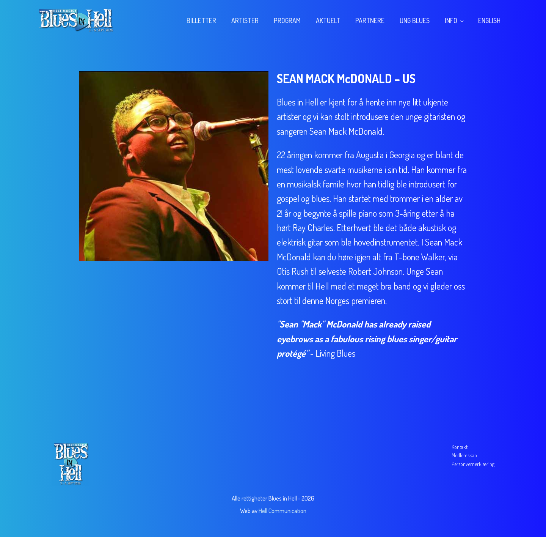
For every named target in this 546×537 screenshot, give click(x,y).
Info (451, 20)
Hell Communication (282, 511)
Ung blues (415, 20)
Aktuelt (328, 20)
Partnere (369, 20)
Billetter (201, 20)
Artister (245, 20)
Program (287, 20)
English (489, 20)
